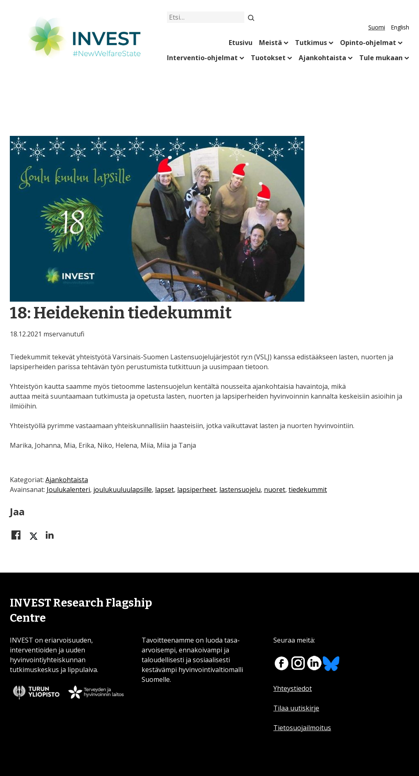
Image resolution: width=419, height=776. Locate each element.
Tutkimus (311, 42)
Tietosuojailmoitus (302, 727)
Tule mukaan (381, 57)
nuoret (274, 489)
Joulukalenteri (68, 489)
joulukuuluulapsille (122, 489)
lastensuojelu (240, 489)
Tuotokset (268, 57)
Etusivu (240, 42)
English (400, 27)
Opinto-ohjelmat (368, 42)
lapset (164, 489)
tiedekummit (307, 489)
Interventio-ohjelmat (202, 57)
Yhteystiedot (292, 688)
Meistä (270, 42)
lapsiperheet (196, 489)
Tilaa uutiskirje (296, 708)
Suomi (376, 27)
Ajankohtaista (322, 57)
